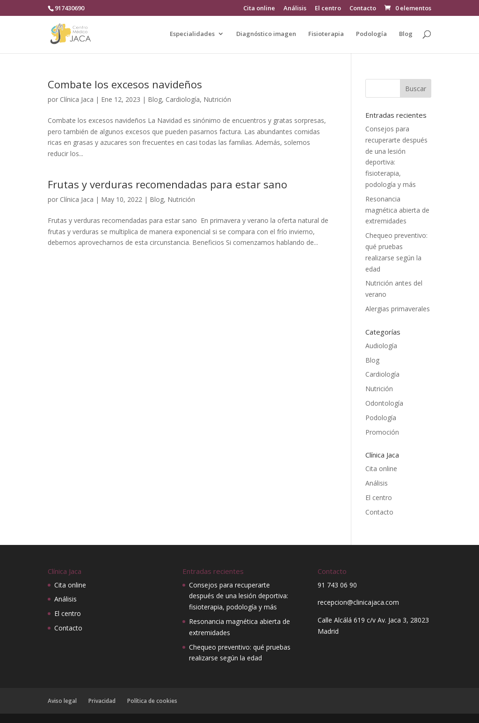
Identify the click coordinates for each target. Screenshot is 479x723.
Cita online (259, 8)
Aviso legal (62, 701)
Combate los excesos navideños (125, 84)
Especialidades (192, 34)
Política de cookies (152, 701)
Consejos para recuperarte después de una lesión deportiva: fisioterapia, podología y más (238, 596)
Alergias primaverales (397, 308)
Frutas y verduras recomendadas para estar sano (167, 184)
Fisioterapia (326, 34)
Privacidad (102, 701)
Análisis (294, 8)
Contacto (362, 8)
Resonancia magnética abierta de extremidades (397, 210)
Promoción (382, 432)
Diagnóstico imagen (266, 34)
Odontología (384, 403)
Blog (406, 34)
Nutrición (217, 99)
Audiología (381, 345)
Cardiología (183, 99)
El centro (328, 8)
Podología (371, 34)
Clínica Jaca (77, 99)
